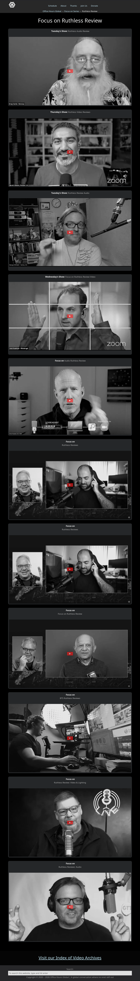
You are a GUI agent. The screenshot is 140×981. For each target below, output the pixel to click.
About (63, 5)
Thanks (73, 5)
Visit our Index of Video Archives (70, 957)
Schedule (52, 5)
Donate (94, 5)
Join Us (84, 5)
